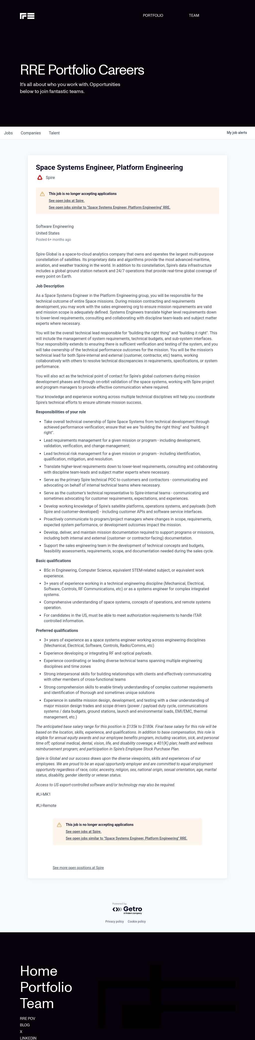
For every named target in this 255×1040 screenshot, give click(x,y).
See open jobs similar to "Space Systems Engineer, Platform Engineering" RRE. (109, 207)
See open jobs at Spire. (66, 201)
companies (31, 133)
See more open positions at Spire (78, 868)
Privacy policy (114, 921)
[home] (35, 15)
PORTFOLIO (153, 15)
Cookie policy (137, 921)
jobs (8, 133)
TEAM (194, 15)
